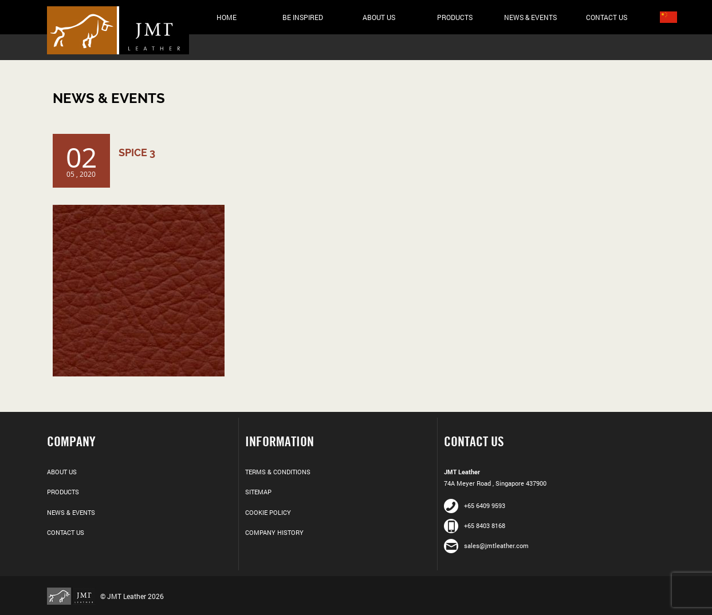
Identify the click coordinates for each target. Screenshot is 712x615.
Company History (274, 532)
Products (455, 17)
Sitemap (258, 491)
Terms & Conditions (277, 471)
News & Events (530, 17)
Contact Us (606, 17)
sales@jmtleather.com (486, 545)
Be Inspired (302, 17)
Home (227, 17)
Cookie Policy (268, 512)
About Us (379, 17)
